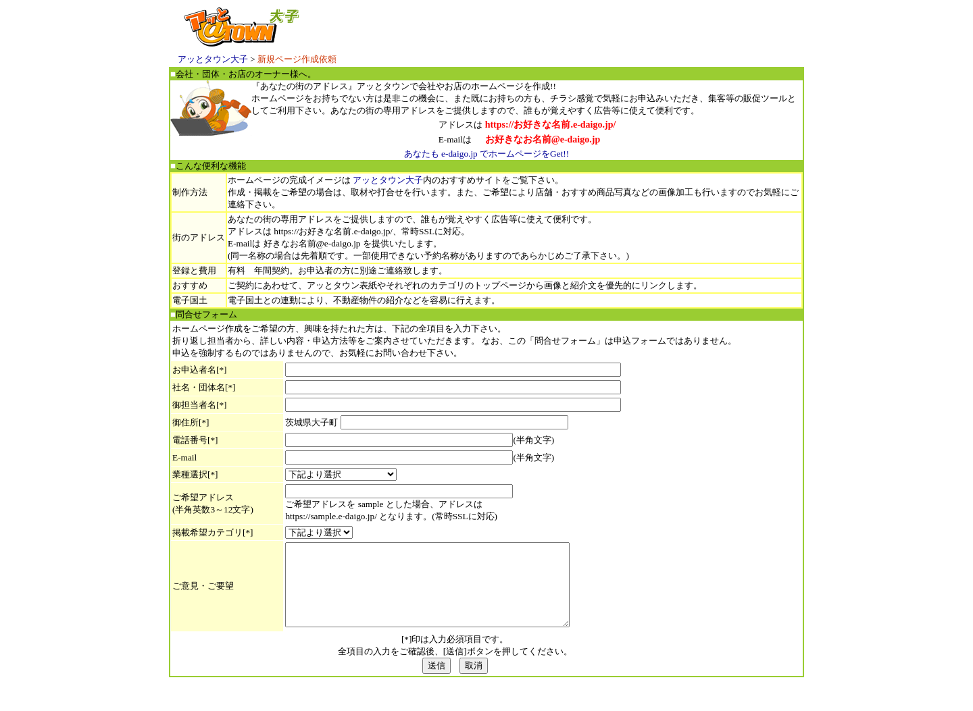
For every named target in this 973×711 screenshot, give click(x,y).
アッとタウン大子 (213, 59)
